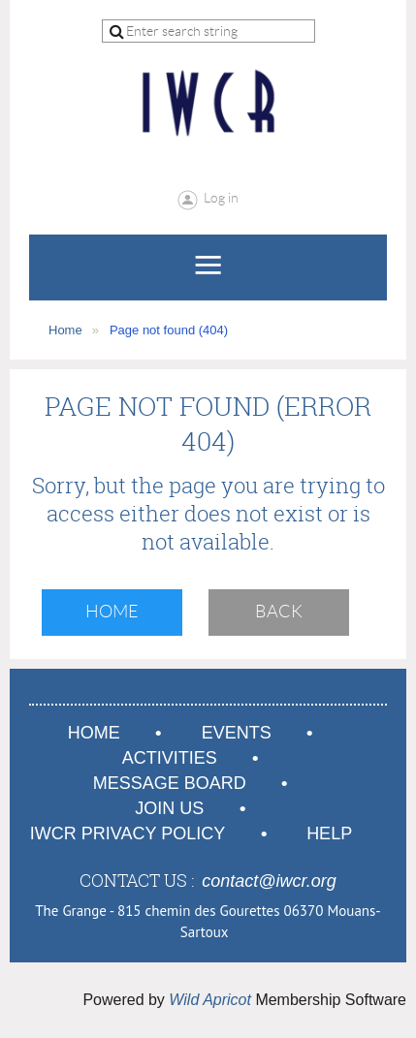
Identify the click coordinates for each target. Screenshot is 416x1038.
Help (329, 833)
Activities (169, 758)
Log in (221, 197)
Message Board (169, 783)
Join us (169, 808)
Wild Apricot (210, 999)
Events (237, 732)
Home (65, 330)
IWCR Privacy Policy (127, 833)
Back (279, 611)
